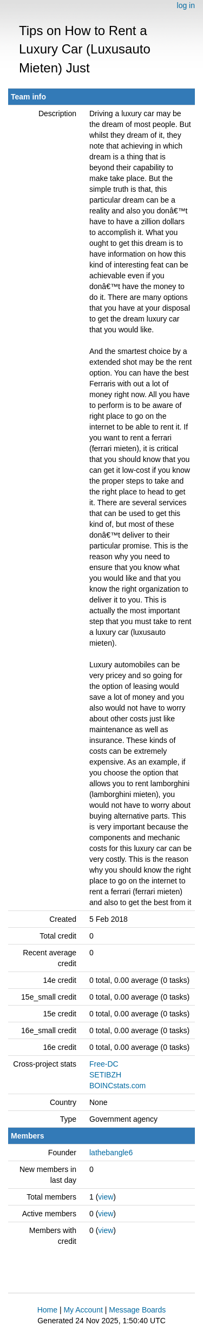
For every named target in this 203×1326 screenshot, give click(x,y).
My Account (82, 1309)
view (105, 1197)
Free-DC (104, 1064)
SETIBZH (105, 1074)
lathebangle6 (111, 1152)
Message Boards (137, 1309)
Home (47, 1309)
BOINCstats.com (117, 1085)
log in (186, 5)
